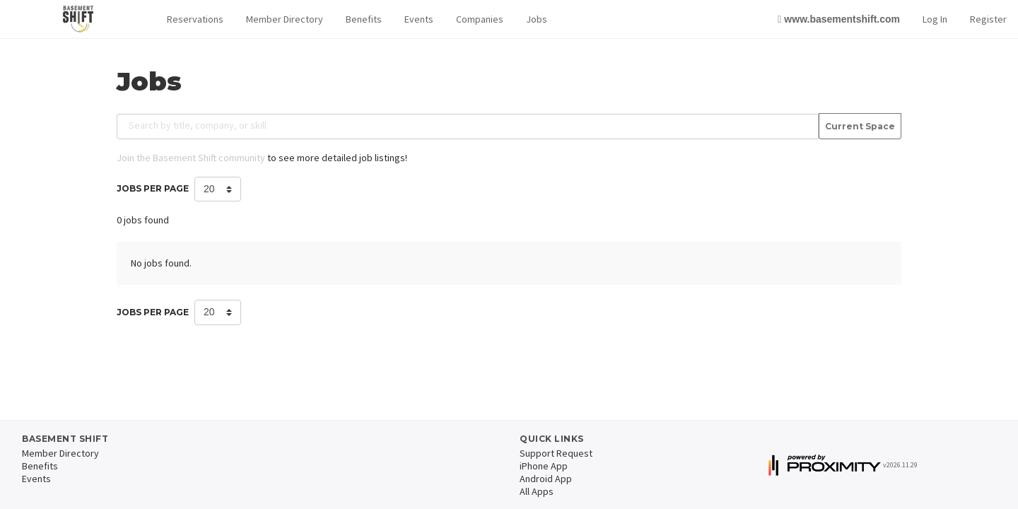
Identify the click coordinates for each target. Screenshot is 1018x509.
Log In (935, 19)
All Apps (537, 491)
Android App (546, 478)
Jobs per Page (153, 188)
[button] (195, 19)
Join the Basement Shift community (191, 157)
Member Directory (284, 19)
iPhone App (544, 466)
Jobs (536, 19)
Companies (479, 19)
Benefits (364, 19)
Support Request (556, 453)
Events (418, 19)
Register (988, 19)
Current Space (860, 127)
